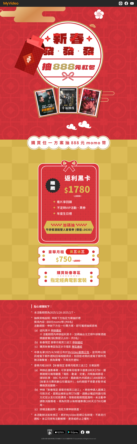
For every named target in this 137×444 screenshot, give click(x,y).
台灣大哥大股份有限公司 (49, 439)
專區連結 (77, 346)
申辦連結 (56, 330)
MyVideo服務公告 (78, 352)
